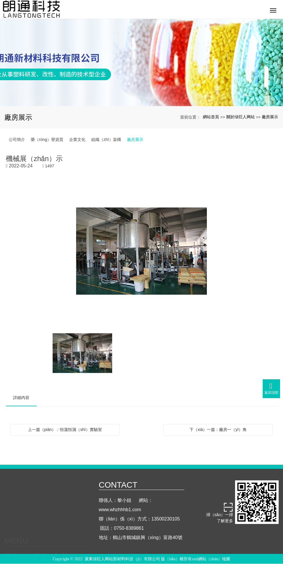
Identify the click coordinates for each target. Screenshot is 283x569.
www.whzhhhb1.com (120, 516)
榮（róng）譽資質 (47, 139)
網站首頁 (211, 116)
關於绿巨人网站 (240, 116)
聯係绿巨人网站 (74, 524)
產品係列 (70, 505)
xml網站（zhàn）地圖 (211, 560)
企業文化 (77, 139)
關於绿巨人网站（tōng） (45, 508)
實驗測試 (12, 521)
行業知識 (41, 521)
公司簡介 (17, 139)
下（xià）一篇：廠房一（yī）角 (218, 429)
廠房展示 (270, 116)
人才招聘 (12, 537)
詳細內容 (21, 397)
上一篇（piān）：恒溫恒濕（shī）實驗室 (65, 429)
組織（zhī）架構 (106, 139)
